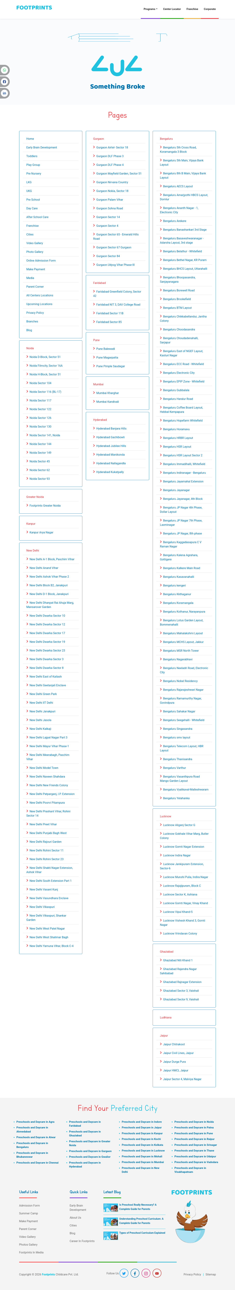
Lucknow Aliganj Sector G (179, 825)
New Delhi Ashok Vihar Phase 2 (49, 576)
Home (30, 138)
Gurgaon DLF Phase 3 (110, 156)
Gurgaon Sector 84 (108, 256)
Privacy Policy (35, 312)
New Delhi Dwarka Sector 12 (47, 624)
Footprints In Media (31, 1252)
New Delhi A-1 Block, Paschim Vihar (51, 559)
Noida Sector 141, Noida (44, 435)
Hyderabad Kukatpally (110, 472)
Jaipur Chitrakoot (174, 1044)
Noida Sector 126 (40, 418)
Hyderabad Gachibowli (110, 437)
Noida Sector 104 (40, 383)
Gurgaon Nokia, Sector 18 (112, 191)
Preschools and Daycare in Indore (142, 1121)
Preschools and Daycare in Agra (35, 1121)
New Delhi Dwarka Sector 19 (47, 641)
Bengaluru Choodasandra (179, 329)
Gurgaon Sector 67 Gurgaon (113, 247)
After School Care (37, 217)
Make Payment (35, 269)
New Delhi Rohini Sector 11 (46, 850)
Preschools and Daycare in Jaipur (142, 1127)
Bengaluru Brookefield (177, 299)
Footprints (48, 1274)
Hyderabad (100, 420)
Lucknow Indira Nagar (177, 855)
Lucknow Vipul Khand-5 (178, 912)
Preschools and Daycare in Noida (194, 1121)
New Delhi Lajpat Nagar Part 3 (48, 737)
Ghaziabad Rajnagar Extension (182, 982)
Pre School (33, 199)
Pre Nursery (33, 173)
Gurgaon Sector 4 (107, 225)
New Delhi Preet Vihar (43, 824)
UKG (29, 191)
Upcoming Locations (39, 304)
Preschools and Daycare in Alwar (36, 1137)
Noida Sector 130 (40, 426)
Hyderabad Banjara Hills (111, 428)
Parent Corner (35, 286)
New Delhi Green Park (43, 694)
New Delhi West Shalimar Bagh (48, 937)
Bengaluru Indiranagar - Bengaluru (184, 472)
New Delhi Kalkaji (40, 728)
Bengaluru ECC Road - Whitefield (183, 364)
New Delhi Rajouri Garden (45, 841)
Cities (30, 234)
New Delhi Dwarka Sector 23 (47, 650)
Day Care (32, 208)
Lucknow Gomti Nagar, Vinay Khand (185, 903)
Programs (149, 9)
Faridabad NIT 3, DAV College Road (118, 304)
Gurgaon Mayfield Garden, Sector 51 (119, 173)
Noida (30, 348)
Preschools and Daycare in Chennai (37, 1162)
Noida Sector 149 (40, 452)
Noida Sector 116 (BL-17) (45, 391)
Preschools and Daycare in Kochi (141, 1139)
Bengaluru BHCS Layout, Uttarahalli (185, 268)
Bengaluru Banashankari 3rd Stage (185, 229)
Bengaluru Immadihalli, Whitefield (184, 464)
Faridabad (99, 283)
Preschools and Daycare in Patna (194, 1127)
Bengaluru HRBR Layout (178, 438)
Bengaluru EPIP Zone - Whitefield (183, 381)
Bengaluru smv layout (176, 737)
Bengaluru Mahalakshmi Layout (183, 633)
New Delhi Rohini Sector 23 (46, 859)
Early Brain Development (41, 147)
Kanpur (30, 523)
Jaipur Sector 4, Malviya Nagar (182, 1079)
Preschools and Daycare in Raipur (195, 1139)
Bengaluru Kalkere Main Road (181, 568)
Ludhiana (166, 1017)
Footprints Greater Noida (44, 505)
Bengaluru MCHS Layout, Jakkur (183, 642)
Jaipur (164, 1035)
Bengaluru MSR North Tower (181, 650)
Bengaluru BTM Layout (177, 307)
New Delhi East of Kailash (45, 676)
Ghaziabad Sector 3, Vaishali (181, 990)
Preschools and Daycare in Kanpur (142, 1133)
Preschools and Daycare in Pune (194, 1133)
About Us (75, 1217)
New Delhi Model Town (43, 768)
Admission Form (29, 1205)
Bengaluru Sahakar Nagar (179, 711)
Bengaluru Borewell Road (179, 290)
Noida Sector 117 (40, 400)
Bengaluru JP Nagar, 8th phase (182, 533)
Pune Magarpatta (107, 357)
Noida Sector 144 (40, 444)
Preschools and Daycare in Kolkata (142, 1145)
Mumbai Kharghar (107, 393)
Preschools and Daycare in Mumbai (143, 1162)
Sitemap (211, 1274)
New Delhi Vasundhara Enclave (48, 898)
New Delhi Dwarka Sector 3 (46, 659)
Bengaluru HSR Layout (177, 446)
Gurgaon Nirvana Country (112, 182)
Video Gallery (34, 243)
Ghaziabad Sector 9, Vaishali (181, 999)
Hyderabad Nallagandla (111, 463)
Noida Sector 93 (39, 478)
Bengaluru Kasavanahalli (178, 577)
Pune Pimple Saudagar (110, 366)
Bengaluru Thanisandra (177, 759)
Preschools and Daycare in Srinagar (196, 1145)
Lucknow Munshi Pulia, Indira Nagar (185, 877)
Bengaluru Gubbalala (176, 390)
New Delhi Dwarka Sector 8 (46, 668)
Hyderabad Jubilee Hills (111, 446)
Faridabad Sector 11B (109, 313)
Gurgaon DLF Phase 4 (110, 165)
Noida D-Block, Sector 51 (45, 357)
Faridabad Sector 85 (109, 322)
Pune (96, 340)
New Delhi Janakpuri (42, 711)
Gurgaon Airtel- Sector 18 (112, 147)
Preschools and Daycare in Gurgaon (90, 1151)
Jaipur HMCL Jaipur (175, 1070)
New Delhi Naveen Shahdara (47, 776)
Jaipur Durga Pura (174, 1061)
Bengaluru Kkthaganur (177, 594)
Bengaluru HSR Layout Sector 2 (182, 455)
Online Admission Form (41, 260)
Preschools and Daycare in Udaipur (195, 1156)
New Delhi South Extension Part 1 (50, 880)
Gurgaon (98, 138)
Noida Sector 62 (39, 470)
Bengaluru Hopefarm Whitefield (183, 420)
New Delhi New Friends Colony (48, 785)
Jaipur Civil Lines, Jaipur (178, 1053)
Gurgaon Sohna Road (109, 208)
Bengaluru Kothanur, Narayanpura (184, 611)
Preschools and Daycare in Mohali (142, 1156)
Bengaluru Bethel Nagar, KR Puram (185, 260)
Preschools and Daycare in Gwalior (89, 1156)
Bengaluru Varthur (174, 768)
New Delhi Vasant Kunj (43, 889)
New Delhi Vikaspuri (42, 907)
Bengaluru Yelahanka (176, 798)
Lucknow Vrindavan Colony (180, 933)
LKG (29, 182)
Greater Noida (35, 497)
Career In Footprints (82, 1241)
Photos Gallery (28, 1244)
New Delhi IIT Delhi (41, 702)
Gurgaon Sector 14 (108, 217)
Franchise (192, 9)
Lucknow (165, 816)
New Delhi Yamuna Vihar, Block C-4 (51, 946)
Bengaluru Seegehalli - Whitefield (183, 720)
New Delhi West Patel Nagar (47, 928)
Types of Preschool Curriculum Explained (142, 1232)
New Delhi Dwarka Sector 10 (47, 615)
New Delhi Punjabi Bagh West (48, 833)
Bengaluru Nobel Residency (180, 681)
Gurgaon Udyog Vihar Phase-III (115, 265)
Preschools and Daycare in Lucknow (143, 1150)
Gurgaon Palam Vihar (109, 199)
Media (30, 278)
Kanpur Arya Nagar (41, 532)
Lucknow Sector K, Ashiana (180, 894)
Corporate (210, 9)
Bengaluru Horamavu (176, 429)
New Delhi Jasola (40, 720)
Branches (32, 321)
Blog (29, 330)
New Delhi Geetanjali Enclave (47, 685)
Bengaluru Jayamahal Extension (183, 481)
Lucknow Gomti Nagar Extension (183, 846)
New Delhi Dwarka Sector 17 (47, 633)
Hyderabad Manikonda (110, 454)
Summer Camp (28, 1213)
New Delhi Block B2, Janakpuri (48, 585)
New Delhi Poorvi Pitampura (47, 802)
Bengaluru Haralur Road (178, 399)
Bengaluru (166, 138)
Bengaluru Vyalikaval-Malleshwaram (186, 789)
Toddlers (31, 156)
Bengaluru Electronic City (179, 372)
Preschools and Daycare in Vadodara (196, 1162)
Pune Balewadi (105, 349)
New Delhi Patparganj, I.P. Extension (51, 794)
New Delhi (32, 550)
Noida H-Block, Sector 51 (45, 374)
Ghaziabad (166, 951)
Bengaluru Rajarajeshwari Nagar (183, 689)
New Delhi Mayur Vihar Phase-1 (49, 746)
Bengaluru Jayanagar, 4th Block (183, 499)
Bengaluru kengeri (174, 585)
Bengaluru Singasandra (177, 728)
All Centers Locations (39, 295)
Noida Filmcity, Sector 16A (46, 365)
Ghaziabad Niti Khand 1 (178, 960)
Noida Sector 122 (40, 409)
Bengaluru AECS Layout (178, 186)
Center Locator (172, 9)
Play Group (33, 165)
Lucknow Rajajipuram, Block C (182, 885)
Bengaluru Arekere (174, 221)
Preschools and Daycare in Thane (194, 1150)
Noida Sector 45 (39, 461)
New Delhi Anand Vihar (43, 568)
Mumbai (98, 384)
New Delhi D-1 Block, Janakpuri (48, 594)
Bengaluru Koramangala (178, 603)
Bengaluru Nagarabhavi (178, 659)
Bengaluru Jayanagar (176, 490)
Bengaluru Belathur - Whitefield (182, 251)
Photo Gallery (34, 252)
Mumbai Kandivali (107, 401)
